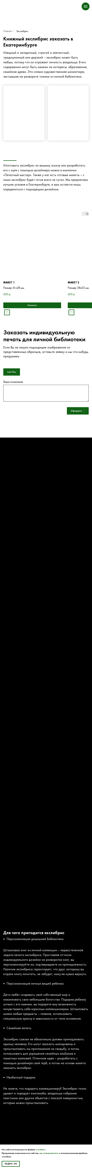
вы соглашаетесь (48, 1153)
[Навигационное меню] (85, 6)
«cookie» (40, 1149)
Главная (7, 31)
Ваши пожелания (13, 382)
